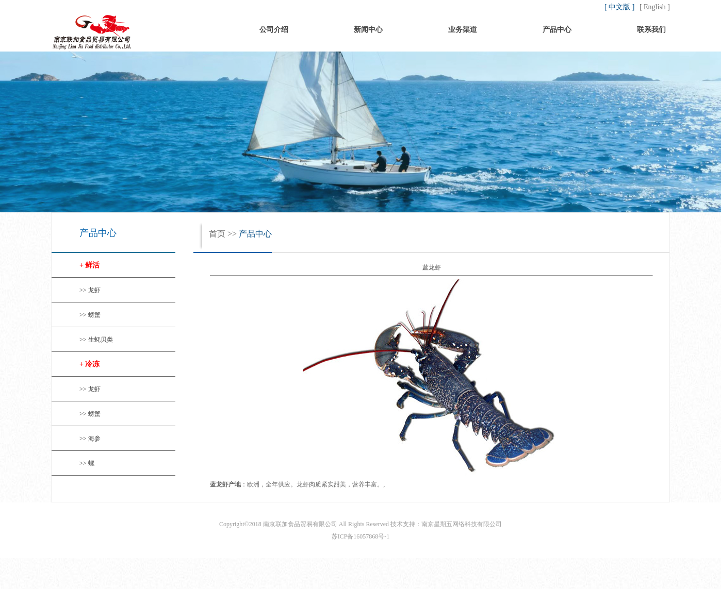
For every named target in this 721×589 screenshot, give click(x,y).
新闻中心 (368, 29)
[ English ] (655, 7)
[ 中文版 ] (620, 7)
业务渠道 (462, 29)
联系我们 (651, 29)
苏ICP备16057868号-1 (361, 536)
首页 (179, 29)
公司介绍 (273, 29)
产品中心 (557, 29)
